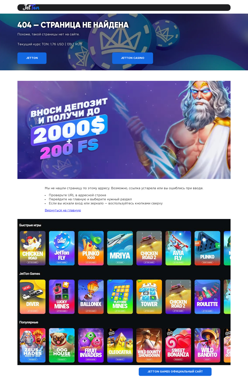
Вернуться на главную (63, 210)
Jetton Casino (132, 58)
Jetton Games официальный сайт (175, 372)
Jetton (32, 58)
